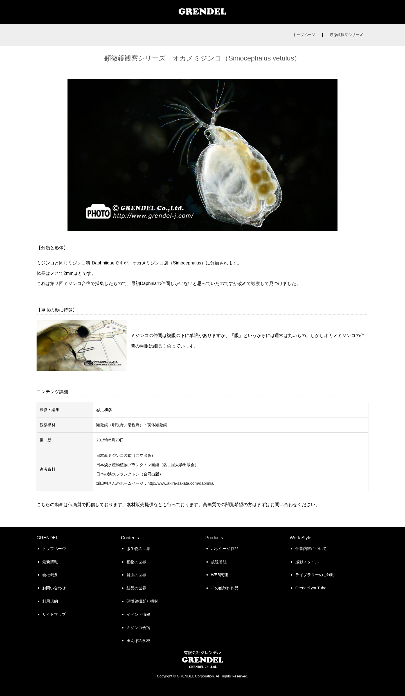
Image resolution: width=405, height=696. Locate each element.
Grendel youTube (310, 588)
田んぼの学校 (138, 640)
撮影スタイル (307, 562)
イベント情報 (138, 614)
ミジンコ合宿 (138, 627)
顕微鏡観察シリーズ (346, 35)
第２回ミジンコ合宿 (70, 283)
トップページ (304, 35)
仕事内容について (311, 548)
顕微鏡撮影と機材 (142, 601)
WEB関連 (219, 574)
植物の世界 (136, 562)
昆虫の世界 (136, 574)
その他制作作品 (224, 588)
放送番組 (219, 562)
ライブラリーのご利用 (315, 574)
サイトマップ (54, 614)
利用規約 (50, 601)
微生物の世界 (138, 548)
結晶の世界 (136, 588)
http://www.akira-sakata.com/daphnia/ (181, 483)
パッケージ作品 (224, 548)
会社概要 (50, 574)
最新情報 (50, 562)
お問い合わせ (54, 588)
